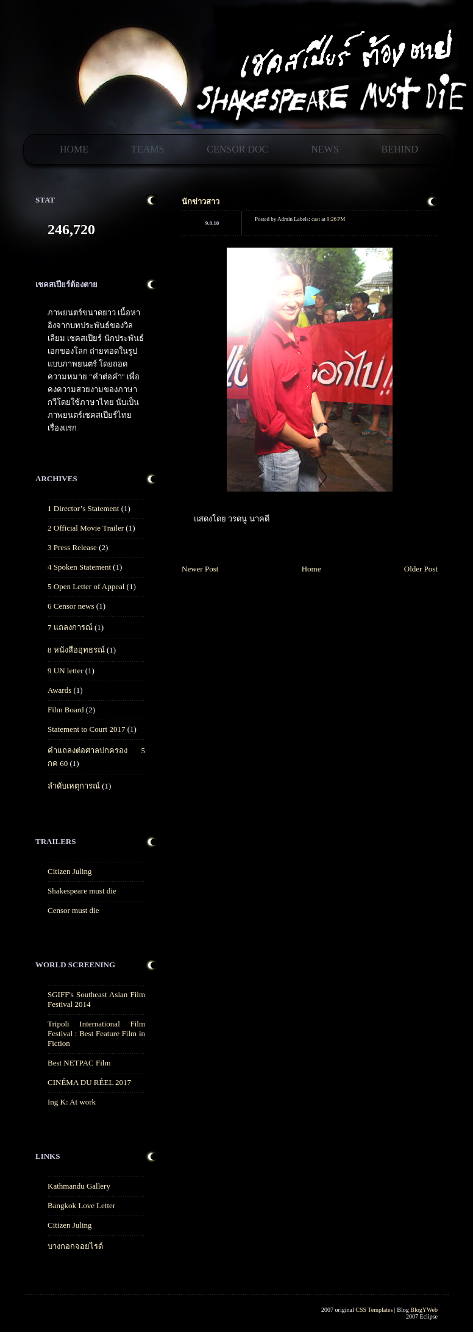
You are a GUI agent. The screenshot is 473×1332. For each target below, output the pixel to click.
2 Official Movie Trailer (86, 527)
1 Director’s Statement (83, 508)
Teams (147, 149)
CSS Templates (374, 1309)
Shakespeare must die (82, 890)
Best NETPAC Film (79, 1062)
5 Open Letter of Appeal (86, 586)
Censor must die (73, 910)
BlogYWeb (424, 1309)
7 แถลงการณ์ (70, 627)
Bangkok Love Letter (81, 1205)
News (324, 149)
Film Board (66, 709)
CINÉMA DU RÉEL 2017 (89, 1082)
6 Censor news (71, 605)
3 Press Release (72, 547)
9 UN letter (65, 670)
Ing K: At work (72, 1101)
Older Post (421, 568)
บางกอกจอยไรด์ (75, 1246)
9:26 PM (336, 219)
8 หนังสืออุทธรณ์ (76, 649)
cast (315, 219)
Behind (400, 149)
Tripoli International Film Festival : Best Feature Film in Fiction (96, 1033)
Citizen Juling (70, 871)
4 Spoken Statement (79, 566)
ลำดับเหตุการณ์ (74, 785)
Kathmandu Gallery (79, 1186)
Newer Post (200, 568)
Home (74, 149)
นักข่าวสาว (200, 201)
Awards (59, 690)
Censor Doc (237, 149)
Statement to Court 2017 (86, 729)
